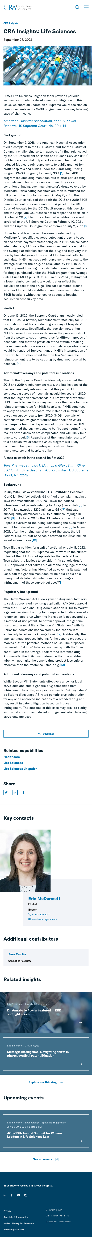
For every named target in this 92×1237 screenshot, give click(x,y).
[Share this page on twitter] (6, 792)
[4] (19, 364)
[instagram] (25, 1195)
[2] (25, 217)
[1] (61, 173)
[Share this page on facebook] (23, 792)
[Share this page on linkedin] (15, 792)
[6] (80, 505)
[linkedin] (4, 1195)
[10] (34, 540)
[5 (27, 437)
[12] (58, 634)
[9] (70, 527)
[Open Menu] (86, 7)
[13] (62, 665)
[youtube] (18, 1195)
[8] (13, 518)
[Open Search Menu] (77, 7)
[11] (62, 582)
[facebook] (11, 1195)
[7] (63, 509)
